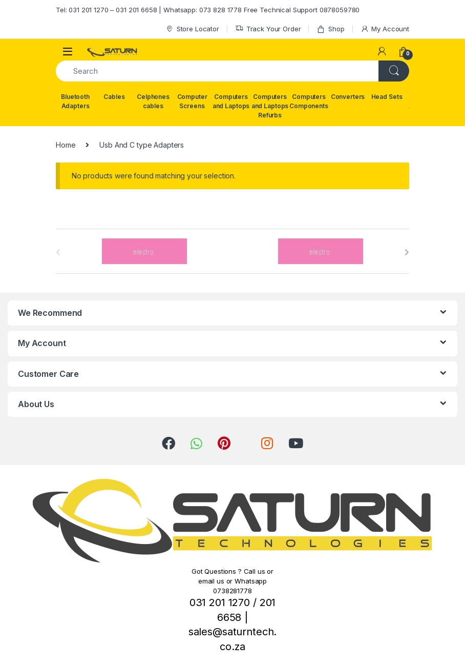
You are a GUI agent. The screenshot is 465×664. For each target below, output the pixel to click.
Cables (113, 96)
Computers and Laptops (231, 101)
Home (65, 144)
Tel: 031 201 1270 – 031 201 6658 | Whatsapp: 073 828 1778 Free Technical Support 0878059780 (208, 10)
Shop (330, 29)
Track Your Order (268, 29)
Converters (348, 96)
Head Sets (387, 96)
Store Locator (192, 29)
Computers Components (308, 101)
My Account (385, 29)
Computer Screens (192, 101)
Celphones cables (153, 101)
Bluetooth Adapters (75, 101)
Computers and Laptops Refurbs (269, 106)
